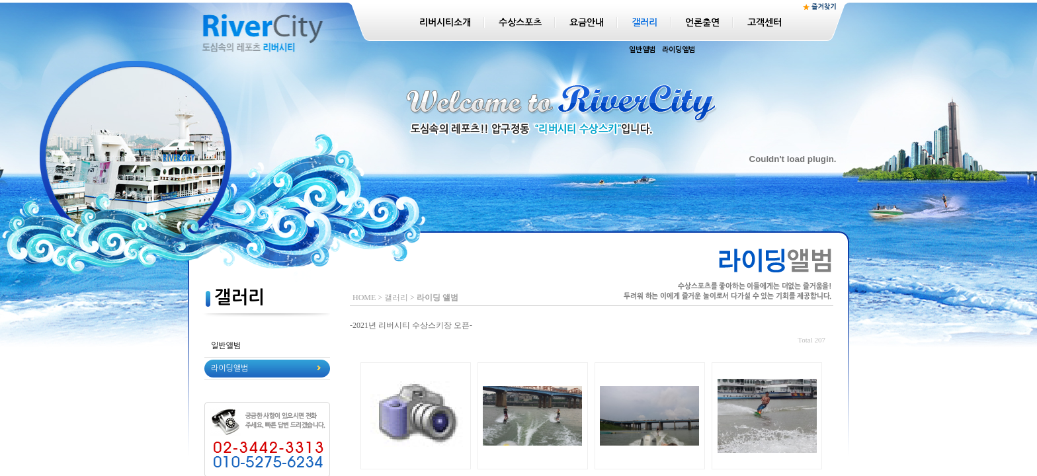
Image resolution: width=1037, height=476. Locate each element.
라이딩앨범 (678, 50)
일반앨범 (642, 50)
